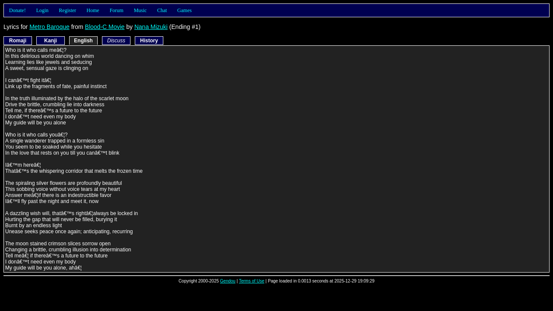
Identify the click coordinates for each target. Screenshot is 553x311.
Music (140, 10)
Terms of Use (251, 281)
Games (184, 10)
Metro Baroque (49, 26)
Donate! (17, 10)
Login (42, 10)
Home (92, 10)
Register (67, 10)
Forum (117, 10)
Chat (162, 10)
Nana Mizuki (151, 26)
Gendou (227, 281)
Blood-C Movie (105, 26)
